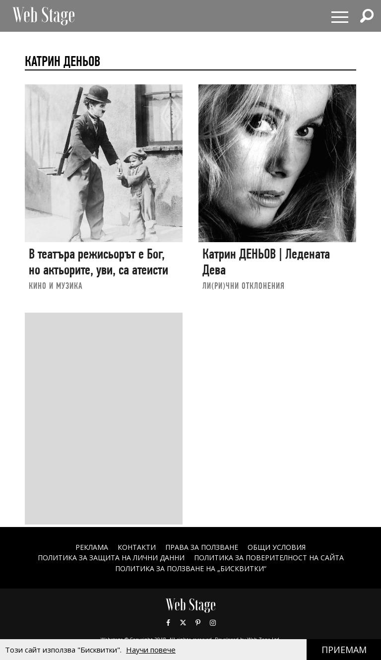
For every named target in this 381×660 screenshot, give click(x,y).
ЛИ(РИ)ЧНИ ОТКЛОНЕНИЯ (243, 285)
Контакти (137, 547)
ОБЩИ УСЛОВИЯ (277, 547)
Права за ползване (201, 547)
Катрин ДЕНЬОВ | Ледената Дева (266, 262)
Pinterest (197, 622)
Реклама (91, 547)
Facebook (168, 622)
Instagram (212, 622)
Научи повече (151, 650)
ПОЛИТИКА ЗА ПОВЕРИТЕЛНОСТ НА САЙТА (269, 557)
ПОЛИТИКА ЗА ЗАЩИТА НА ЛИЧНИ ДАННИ (111, 557)
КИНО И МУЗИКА (56, 285)
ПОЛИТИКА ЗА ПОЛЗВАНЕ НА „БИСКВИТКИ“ (190, 568)
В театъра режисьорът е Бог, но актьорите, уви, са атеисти (98, 262)
